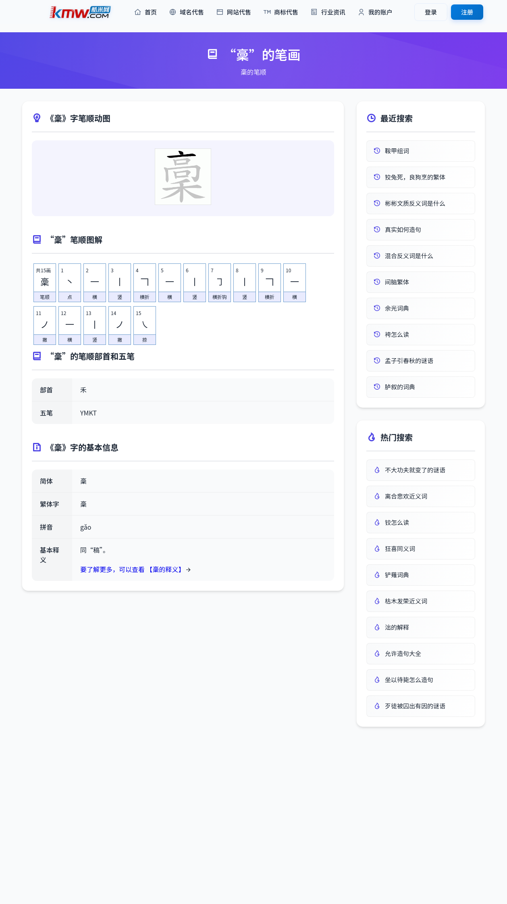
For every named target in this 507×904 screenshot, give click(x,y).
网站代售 (233, 12)
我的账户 (375, 12)
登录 (431, 12)
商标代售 (280, 12)
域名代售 (186, 12)
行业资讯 (327, 12)
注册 (467, 12)
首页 (145, 12)
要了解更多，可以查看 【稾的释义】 (132, 569)
